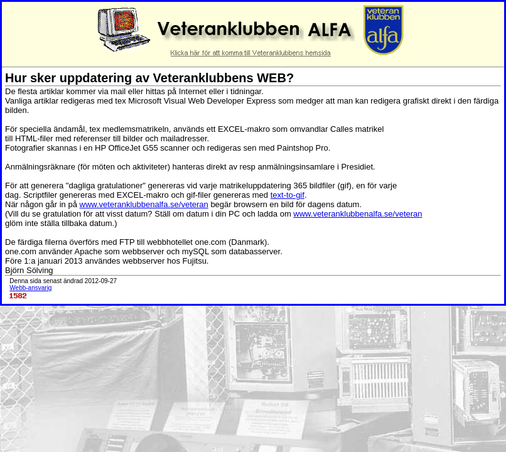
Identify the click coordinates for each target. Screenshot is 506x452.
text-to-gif (287, 195)
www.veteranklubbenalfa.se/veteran (144, 204)
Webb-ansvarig (30, 287)
